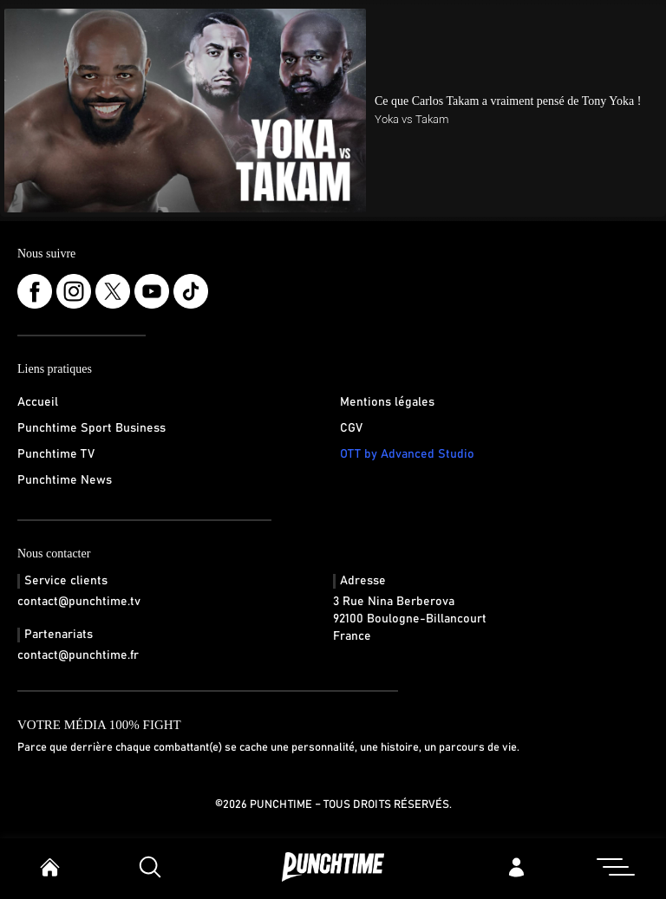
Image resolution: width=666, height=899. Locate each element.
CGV (351, 428)
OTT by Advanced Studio (407, 454)
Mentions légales (387, 402)
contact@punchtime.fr (78, 655)
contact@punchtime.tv (78, 602)
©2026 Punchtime (263, 805)
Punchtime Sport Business (91, 428)
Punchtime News (64, 480)
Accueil (37, 402)
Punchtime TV (56, 454)
